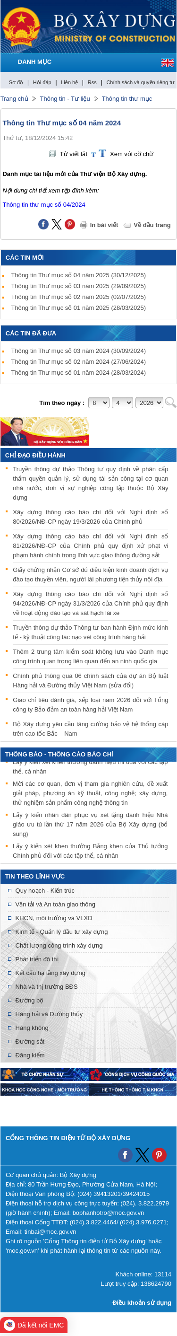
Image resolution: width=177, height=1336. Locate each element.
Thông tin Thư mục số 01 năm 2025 (78, 307)
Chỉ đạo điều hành (35, 455)
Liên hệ (69, 82)
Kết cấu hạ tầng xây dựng (50, 972)
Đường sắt (30, 1041)
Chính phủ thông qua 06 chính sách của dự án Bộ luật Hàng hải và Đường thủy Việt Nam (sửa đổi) (90, 680)
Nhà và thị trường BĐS (47, 986)
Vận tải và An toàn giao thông (55, 904)
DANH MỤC (34, 61)
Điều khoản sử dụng (141, 1302)
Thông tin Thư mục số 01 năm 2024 (78, 372)
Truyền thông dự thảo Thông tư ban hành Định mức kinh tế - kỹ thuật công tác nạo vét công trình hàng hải (90, 632)
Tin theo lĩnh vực (35, 876)
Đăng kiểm (30, 1055)
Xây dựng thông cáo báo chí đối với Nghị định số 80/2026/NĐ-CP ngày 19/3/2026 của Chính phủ (90, 517)
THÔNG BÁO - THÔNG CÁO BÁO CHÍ (59, 754)
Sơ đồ (16, 82)
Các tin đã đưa (31, 333)
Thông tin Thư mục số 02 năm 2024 (78, 361)
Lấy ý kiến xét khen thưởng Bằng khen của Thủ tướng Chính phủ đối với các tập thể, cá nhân (90, 852)
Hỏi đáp (42, 82)
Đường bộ (30, 1000)
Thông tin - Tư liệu (65, 98)
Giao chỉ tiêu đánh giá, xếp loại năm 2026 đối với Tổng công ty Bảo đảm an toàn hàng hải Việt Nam (90, 704)
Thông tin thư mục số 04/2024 (43, 204)
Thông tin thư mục (127, 98)
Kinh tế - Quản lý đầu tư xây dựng (62, 931)
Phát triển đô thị (37, 959)
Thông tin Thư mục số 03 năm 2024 (78, 350)
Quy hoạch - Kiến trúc (45, 890)
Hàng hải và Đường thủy (49, 1014)
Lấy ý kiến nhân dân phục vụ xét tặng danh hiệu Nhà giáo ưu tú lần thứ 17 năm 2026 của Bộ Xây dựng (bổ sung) (90, 825)
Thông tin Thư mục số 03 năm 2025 (78, 286)
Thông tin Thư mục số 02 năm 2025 (78, 296)
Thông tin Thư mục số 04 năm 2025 (78, 275)
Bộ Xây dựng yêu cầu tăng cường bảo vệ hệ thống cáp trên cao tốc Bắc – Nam (90, 729)
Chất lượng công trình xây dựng (59, 945)
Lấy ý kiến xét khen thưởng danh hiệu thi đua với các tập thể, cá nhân (90, 767)
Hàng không (32, 1027)
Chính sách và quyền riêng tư (140, 82)
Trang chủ (14, 98)
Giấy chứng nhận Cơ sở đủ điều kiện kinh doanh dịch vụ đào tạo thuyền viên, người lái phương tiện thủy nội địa (90, 574)
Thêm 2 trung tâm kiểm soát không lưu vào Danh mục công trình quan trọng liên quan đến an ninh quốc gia (90, 656)
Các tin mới (25, 257)
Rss (92, 82)
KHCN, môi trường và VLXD (54, 918)
